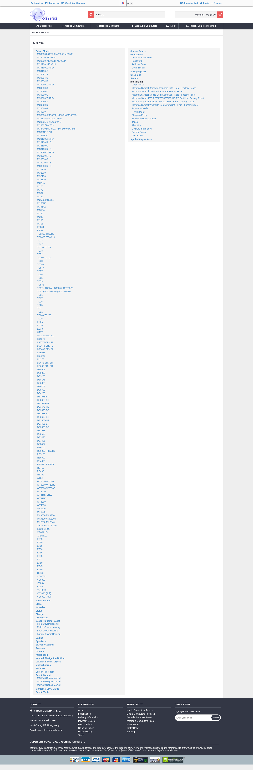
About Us (136, 125)
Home (35, 32)
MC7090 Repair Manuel (49, 685)
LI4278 (40, 359)
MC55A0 (41, 206)
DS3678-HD (43, 407)
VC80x (40, 583)
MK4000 (41, 512)
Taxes (135, 122)
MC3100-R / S (44, 149)
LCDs (39, 604)
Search (134, 78)
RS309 (40, 474)
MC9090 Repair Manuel (49, 681)
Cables (39, 638)
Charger (40, 614)
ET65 (39, 546)
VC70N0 (41, 590)
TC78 (40, 240)
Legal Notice (138, 84)
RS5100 (41, 454)
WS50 (40, 478)
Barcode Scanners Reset (139, 717)
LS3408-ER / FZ (45, 349)
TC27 (40, 298)
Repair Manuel (43, 675)
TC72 (40, 254)
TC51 (40, 295)
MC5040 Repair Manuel (49, 678)
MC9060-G (42, 108)
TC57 (40, 271)
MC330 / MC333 (45, 125)
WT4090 (41, 501)
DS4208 (41, 393)
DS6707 (41, 390)
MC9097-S (42, 74)
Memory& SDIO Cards (47, 688)
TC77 (40, 244)
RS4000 (41, 461)
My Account (136, 54)
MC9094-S (42, 78)
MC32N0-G (43, 135)
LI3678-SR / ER (45, 362)
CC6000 (41, 576)
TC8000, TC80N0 (46, 237)
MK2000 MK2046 (46, 522)
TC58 (40, 261)
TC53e (40, 284)
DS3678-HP (43, 403)
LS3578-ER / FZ (45, 342)
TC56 (40, 274)
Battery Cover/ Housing (49, 634)
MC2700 (41, 169)
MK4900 (41, 508)
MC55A (41, 210)
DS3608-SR (43, 417)
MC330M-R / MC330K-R (49, 118)
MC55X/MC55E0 (45, 200)
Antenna (40, 648)
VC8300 (41, 579)
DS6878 (41, 383)
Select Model (43, 51)
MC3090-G (42, 159)
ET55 (39, 556)
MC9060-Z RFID (45, 98)
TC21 (40, 312)
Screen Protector (45, 672)
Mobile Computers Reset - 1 (141, 710)
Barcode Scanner (45, 644)
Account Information (142, 57)
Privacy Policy (139, 132)
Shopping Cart (138, 71)
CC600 (40, 573)
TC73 (40, 251)
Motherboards (43, 665)
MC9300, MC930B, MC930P (51, 61)
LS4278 (41, 339)
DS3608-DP (43, 427)
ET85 (39, 539)
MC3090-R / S (44, 156)
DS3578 (41, 430)
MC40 (40, 217)
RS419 (40, 468)
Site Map (44, 32)
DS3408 (41, 440)
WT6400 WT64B (45, 481)
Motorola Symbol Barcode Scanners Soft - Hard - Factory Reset (164, 88)
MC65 (40, 196)
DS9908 (41, 369)
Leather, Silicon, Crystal (48, 661)
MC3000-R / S (44, 166)
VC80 (40, 586)
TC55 (40, 278)
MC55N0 (41, 203)
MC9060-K (42, 105)
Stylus (39, 610)
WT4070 (41, 505)
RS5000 (41, 457)
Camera (40, 651)
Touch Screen (43, 600)
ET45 (39, 566)
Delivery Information (142, 128)
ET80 (39, 542)
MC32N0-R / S (44, 132)
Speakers (41, 641)
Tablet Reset (133, 728)
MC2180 (41, 176)
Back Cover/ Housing (47, 630)
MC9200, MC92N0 (46, 64)
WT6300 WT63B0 (46, 485)
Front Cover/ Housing (48, 624)
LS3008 (41, 352)
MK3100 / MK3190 (46, 518)
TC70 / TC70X (44, 257)
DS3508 (41, 434)
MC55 (40, 213)
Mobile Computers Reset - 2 (141, 714)
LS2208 (41, 356)
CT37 (40, 332)
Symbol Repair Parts (141, 139)
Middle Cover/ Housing (48, 627)
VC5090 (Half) (44, 596)
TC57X (40, 267)
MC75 (40, 186)
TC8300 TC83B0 (45, 234)
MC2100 (41, 179)
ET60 (39, 549)
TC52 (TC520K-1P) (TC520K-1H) (54, 291)
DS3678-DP (43, 410)
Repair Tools (42, 692)
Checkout (135, 75)
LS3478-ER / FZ (45, 345)
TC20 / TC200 (44, 315)
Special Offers (138, 51)
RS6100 (41, 447)
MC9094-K (42, 81)
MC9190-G (42, 71)
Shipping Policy (139, 115)
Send (216, 717)
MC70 (40, 189)
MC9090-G (42, 95)
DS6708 (41, 386)
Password (137, 61)
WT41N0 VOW (44, 495)
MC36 (40, 220)
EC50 (40, 325)
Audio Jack (42, 655)
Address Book (139, 64)
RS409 (40, 471)
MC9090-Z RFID (45, 84)
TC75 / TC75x (44, 247)
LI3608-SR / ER (45, 366)
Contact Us (137, 135)
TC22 (40, 308)
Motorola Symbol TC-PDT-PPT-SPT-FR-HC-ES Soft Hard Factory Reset (168, 98)
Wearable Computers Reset (140, 721)
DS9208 (41, 376)
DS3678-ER (43, 396)
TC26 (40, 301)
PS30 (40, 230)
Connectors (42, 617)
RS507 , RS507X (45, 464)
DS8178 (41, 379)
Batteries (40, 607)
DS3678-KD (43, 413)
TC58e (40, 264)
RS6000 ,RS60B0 (46, 451)
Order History (138, 67)
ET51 (39, 559)
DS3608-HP (43, 420)
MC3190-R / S (44, 142)
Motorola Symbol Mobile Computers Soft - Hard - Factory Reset (163, 95)
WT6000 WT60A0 (46, 488)
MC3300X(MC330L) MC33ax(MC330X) (56, 115)
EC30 (40, 329)
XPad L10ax (43, 532)
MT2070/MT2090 (45, 335)
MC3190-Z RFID (45, 139)
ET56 (39, 552)
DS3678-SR (43, 400)
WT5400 (41, 491)
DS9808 (41, 373)
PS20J (40, 227)
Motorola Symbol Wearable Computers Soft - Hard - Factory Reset (165, 105)
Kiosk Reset (133, 724)
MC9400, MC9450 (46, 57)
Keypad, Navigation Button (50, 658)
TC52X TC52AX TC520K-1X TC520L (55, 288)
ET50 (39, 563)
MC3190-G (42, 145)
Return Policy (138, 111)
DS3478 (41, 437)
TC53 (40, 281)
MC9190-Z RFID (45, 67)
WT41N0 (41, 498)
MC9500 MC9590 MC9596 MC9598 (55, 54)
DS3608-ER (43, 423)
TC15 (40, 318)
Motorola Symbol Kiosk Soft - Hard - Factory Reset (157, 91)
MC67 (40, 193)
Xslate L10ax (43, 529)
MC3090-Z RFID (45, 152)
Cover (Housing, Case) (48, 621)
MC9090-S (42, 88)
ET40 (39, 569)
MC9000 (41, 111)
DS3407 (41, 444)
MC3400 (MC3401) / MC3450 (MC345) (56, 128)
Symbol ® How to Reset (144, 118)
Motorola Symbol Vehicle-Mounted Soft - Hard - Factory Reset (163, 101)
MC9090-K (42, 91)
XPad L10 (42, 535)
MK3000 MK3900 (46, 515)
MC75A (41, 183)
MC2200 (41, 173)
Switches (41, 668)
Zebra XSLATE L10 (46, 525)
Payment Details (140, 108)
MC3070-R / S (44, 162)
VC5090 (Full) (44, 593)
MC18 (40, 223)
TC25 (40, 305)
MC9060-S (42, 101)
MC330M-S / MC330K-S (49, 122)
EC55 (40, 322)
